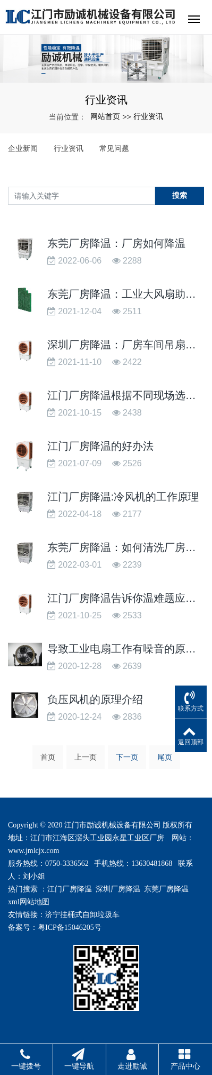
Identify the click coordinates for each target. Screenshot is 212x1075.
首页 (47, 757)
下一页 (127, 757)
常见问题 (114, 148)
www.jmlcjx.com (33, 851)
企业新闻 (23, 148)
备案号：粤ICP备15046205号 (54, 927)
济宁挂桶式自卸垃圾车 (82, 915)
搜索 (179, 195)
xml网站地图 (28, 902)
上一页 (85, 757)
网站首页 (105, 116)
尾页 (164, 757)
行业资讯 (148, 116)
